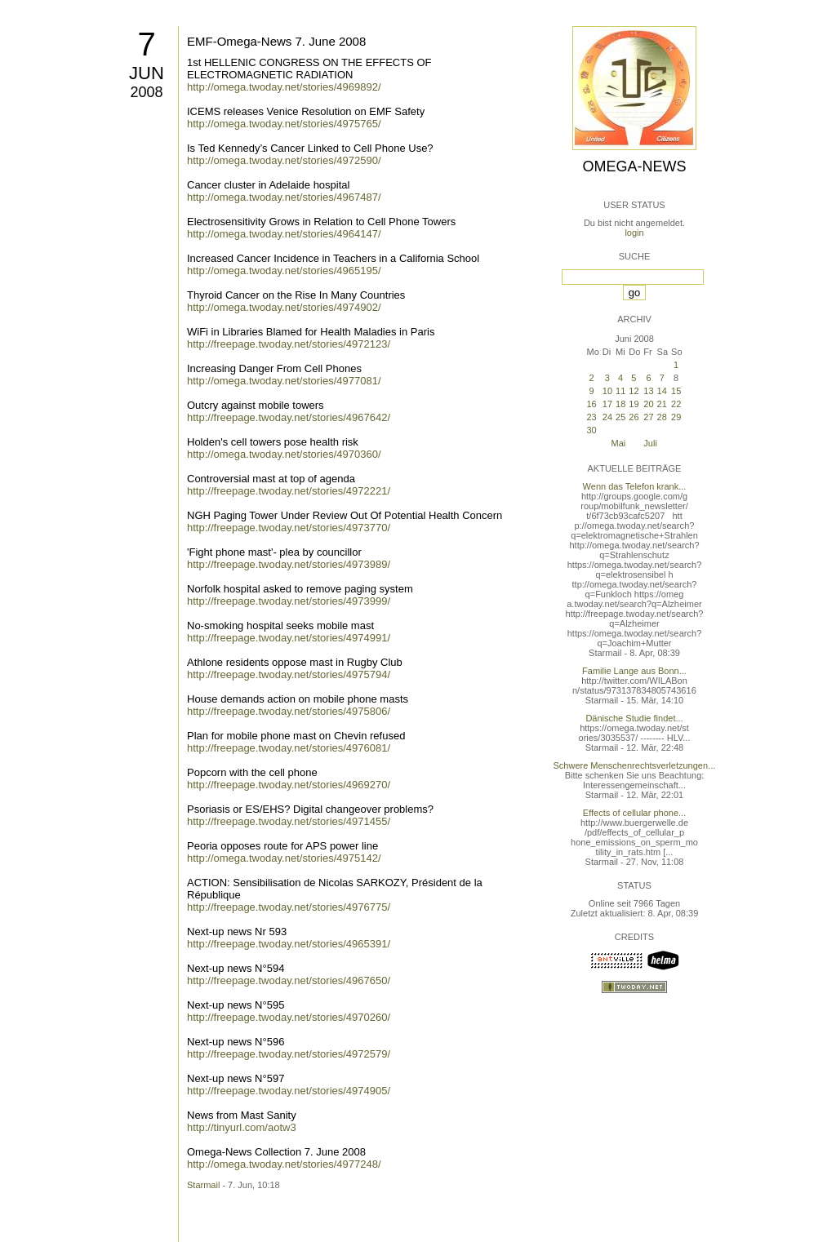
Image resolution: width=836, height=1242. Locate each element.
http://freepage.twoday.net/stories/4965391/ (288, 944)
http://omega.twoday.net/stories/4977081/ (284, 381)
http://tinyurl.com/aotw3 (241, 1127)
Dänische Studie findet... (634, 718)
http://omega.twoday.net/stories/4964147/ (284, 234)
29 (676, 417)
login (634, 232)
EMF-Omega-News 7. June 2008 (276, 41)
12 (633, 391)
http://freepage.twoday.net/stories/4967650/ (288, 980)
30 (591, 430)
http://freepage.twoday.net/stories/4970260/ (288, 1017)
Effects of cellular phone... (634, 813)
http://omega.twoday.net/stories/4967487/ (284, 197)
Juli (650, 443)
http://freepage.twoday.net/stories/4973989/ (288, 564)
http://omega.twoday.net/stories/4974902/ (284, 307)
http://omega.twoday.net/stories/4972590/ (284, 160)
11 (620, 391)
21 (662, 404)
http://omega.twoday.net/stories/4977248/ (284, 1164)
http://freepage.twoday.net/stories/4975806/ (288, 711)
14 (662, 391)
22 (676, 404)
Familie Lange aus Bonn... (634, 671)
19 (633, 404)
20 (648, 404)
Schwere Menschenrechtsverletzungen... (635, 765)
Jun (146, 73)
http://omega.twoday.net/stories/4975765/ (284, 124)
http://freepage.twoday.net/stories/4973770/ (288, 527)
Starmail (203, 1185)
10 (607, 391)
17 (607, 404)
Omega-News (634, 166)
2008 (146, 92)
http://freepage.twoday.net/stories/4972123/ (288, 344)
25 (620, 417)
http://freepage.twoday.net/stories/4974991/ (288, 638)
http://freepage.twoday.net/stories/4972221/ (288, 491)
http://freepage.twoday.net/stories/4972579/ (288, 1054)
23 (591, 417)
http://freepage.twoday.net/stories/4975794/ (288, 674)
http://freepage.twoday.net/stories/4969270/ (288, 784)
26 (633, 417)
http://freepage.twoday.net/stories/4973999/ (288, 601)
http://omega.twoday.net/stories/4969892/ (284, 87)
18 (620, 404)
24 (607, 417)
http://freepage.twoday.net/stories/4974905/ (288, 1091)
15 (676, 391)
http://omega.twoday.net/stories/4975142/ (284, 858)
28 (662, 417)
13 (648, 391)
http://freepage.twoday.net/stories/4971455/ (288, 821)
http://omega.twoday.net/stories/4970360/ (284, 454)
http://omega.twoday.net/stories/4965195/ (284, 270)
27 (648, 417)
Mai (618, 443)
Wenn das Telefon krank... (635, 486)
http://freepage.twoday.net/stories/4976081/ (288, 748)
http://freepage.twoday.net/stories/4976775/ (288, 907)
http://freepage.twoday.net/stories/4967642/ (288, 417)
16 (591, 404)
